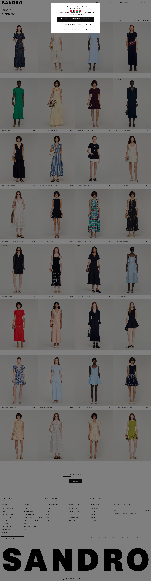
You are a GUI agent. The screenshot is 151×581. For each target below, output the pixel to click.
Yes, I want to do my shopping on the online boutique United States (75, 19)
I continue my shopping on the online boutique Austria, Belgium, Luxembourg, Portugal (75, 25)
